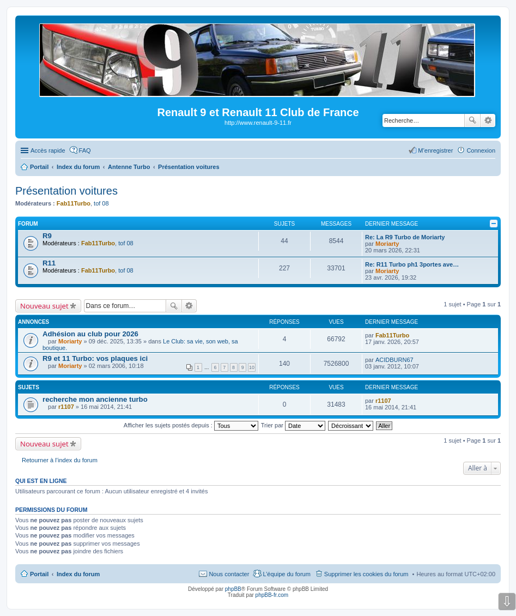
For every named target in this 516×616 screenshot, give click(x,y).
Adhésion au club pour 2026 (90, 334)
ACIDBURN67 (394, 360)
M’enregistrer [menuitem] (435, 150)
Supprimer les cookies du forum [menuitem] (366, 574)
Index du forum (78, 574)
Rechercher (472, 120)
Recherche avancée (488, 120)
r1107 (66, 406)
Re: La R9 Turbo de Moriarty (405, 237)
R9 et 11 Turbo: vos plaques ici (95, 358)
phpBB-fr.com (272, 595)
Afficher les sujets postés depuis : (191, 425)
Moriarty (387, 243)
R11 (49, 263)
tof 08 (101, 203)
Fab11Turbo (73, 203)
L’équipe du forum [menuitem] (286, 574)
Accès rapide (48, 150)
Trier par (293, 425)
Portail (39, 167)
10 (251, 367)
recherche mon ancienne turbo (95, 399)
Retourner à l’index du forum (60, 460)
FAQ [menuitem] (85, 150)
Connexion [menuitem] (480, 150)
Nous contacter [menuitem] (229, 574)
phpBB (233, 589)
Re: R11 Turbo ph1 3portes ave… (412, 264)
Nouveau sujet (44, 306)
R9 (47, 236)
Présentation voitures (66, 191)
